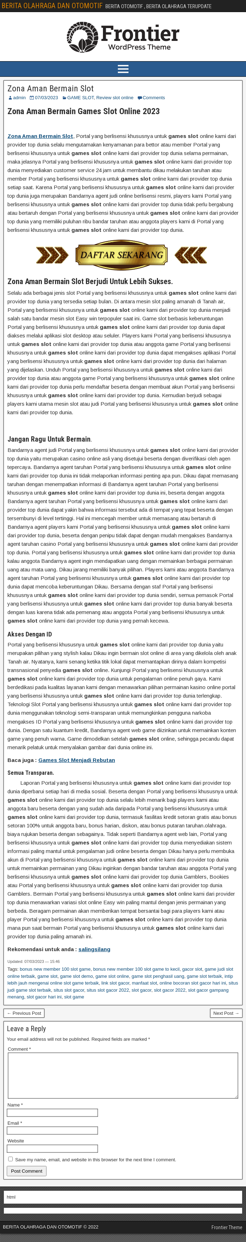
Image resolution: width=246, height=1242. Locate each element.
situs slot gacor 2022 (108, 990)
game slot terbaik (204, 976)
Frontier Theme (227, 1236)
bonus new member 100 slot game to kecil (136, 969)
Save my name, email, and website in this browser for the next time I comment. (95, 1168)
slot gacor (142, 990)
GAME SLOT (80, 97)
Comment (19, 1049)
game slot (48, 976)
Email (14, 1131)
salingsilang (94, 949)
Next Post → (226, 1013)
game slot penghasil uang (158, 976)
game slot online (112, 976)
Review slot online (114, 97)
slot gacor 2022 (170, 990)
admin (19, 97)
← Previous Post (24, 1013)
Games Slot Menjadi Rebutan (76, 760)
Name (15, 1113)
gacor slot (192, 969)
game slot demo (76, 976)
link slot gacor (116, 983)
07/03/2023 (46, 97)
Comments (154, 97)
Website (15, 1149)
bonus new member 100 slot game (55, 969)
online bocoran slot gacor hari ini (193, 983)
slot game (74, 997)
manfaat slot (144, 983)
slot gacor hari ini (44, 997)
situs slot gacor (69, 990)
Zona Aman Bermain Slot (50, 89)
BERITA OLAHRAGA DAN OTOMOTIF (52, 5)
